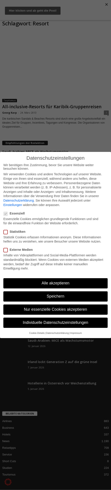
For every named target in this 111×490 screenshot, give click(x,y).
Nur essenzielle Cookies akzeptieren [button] (55, 309)
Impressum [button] (76, 333)
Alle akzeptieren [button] (55, 283)
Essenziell (15, 213)
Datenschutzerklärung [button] (57, 333)
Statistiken (15, 231)
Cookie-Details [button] (36, 333)
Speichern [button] (55, 296)
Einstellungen (12, 205)
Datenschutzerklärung (18, 200)
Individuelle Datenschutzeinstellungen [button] (55, 322)
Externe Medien (19, 249)
